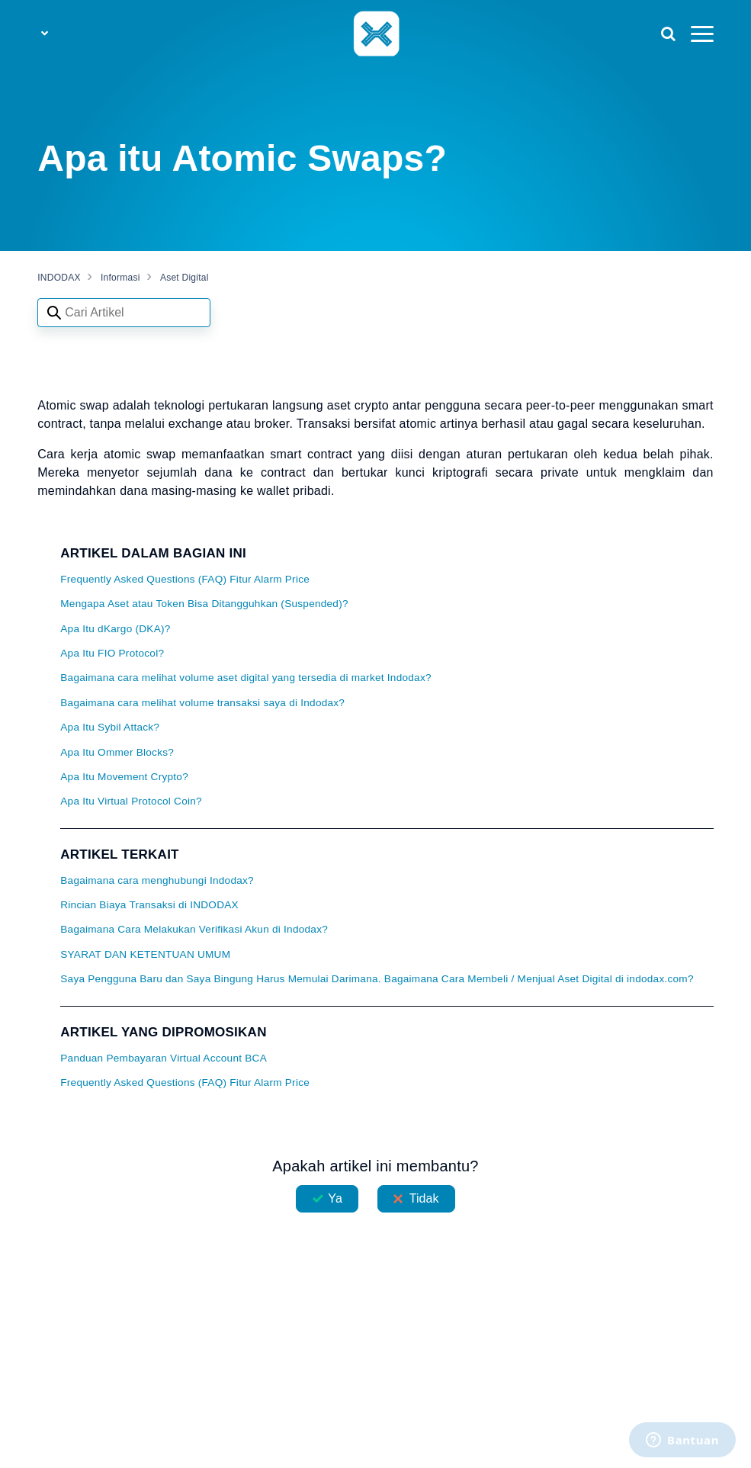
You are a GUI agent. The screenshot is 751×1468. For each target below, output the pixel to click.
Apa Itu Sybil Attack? (109, 727)
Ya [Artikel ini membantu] (335, 1198)
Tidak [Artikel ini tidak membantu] (424, 1198)
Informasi (120, 277)
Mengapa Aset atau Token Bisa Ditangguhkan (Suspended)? (204, 603)
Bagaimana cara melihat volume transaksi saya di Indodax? (202, 702)
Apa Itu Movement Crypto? (124, 776)
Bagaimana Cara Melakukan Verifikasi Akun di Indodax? (194, 929)
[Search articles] (123, 312)
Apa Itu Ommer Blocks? (117, 752)
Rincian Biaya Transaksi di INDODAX (149, 905)
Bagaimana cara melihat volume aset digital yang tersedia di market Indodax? (246, 677)
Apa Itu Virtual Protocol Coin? (131, 801)
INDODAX (58, 277)
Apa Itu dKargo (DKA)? (115, 628)
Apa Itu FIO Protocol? (112, 653)
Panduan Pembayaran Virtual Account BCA (163, 1058)
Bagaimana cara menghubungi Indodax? (157, 880)
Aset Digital (184, 277)
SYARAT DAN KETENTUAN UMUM (145, 954)
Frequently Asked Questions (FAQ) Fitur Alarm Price (185, 579)
